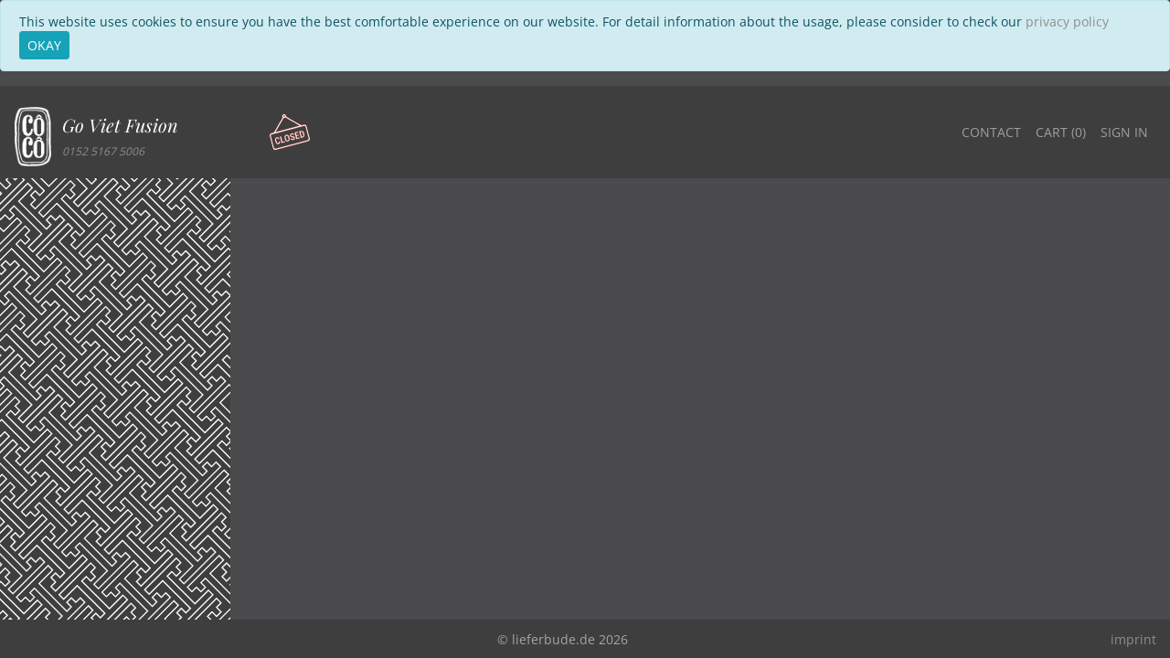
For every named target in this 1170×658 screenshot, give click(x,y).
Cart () (1061, 132)
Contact (991, 132)
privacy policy (1067, 21)
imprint (1133, 639)
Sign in (1124, 132)
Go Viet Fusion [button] (120, 124)
